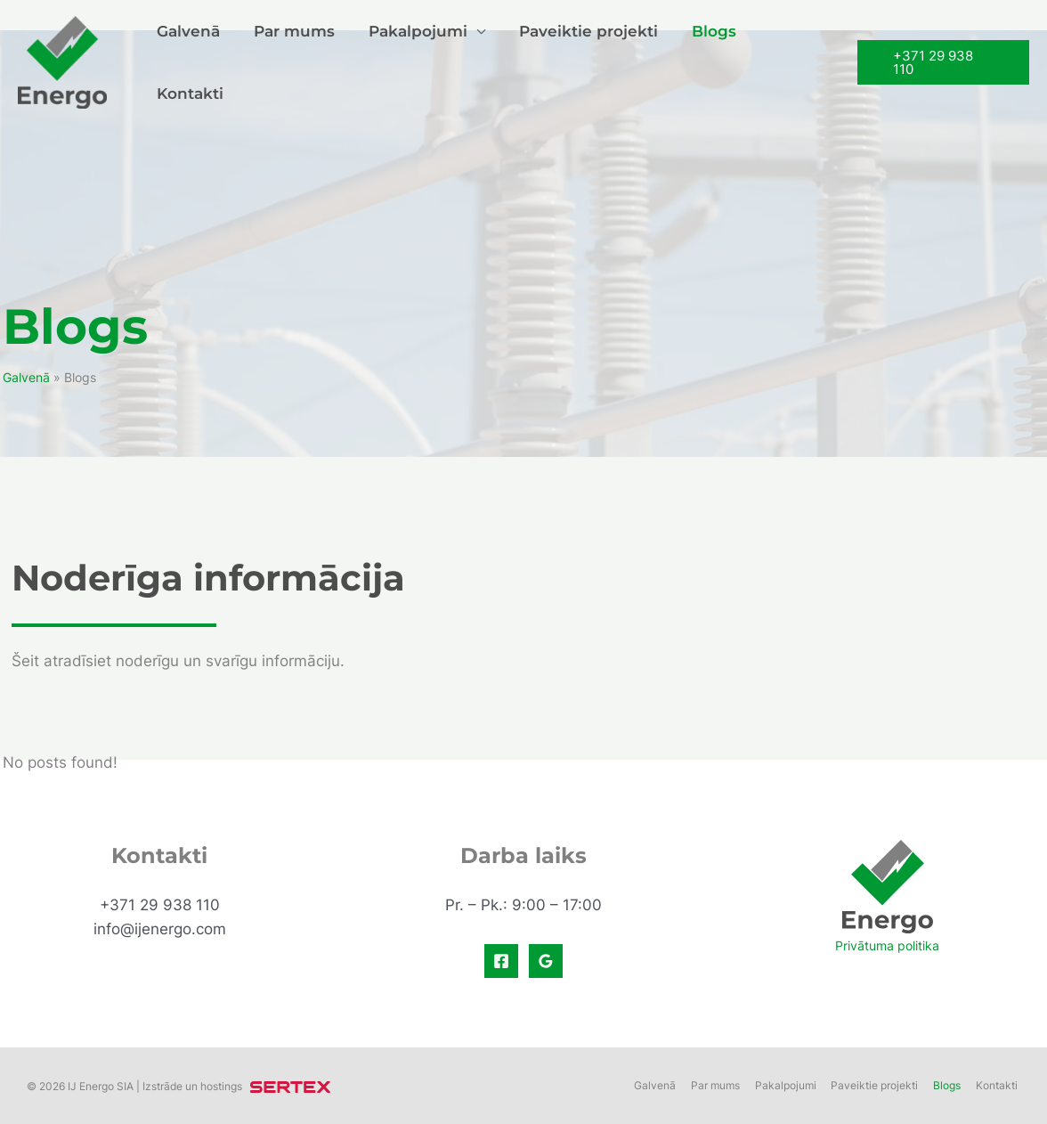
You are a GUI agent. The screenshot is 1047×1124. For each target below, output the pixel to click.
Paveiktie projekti (579, 61)
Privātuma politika (887, 945)
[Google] (546, 961)
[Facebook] (501, 961)
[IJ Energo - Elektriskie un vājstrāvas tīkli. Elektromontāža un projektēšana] (62, 60)
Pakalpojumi (412, 61)
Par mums (292, 61)
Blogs (701, 61)
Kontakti (787, 61)
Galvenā (190, 61)
